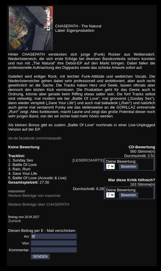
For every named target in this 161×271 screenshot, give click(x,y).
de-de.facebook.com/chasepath (34, 138)
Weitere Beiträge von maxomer (34, 195)
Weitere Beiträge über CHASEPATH (38, 204)
